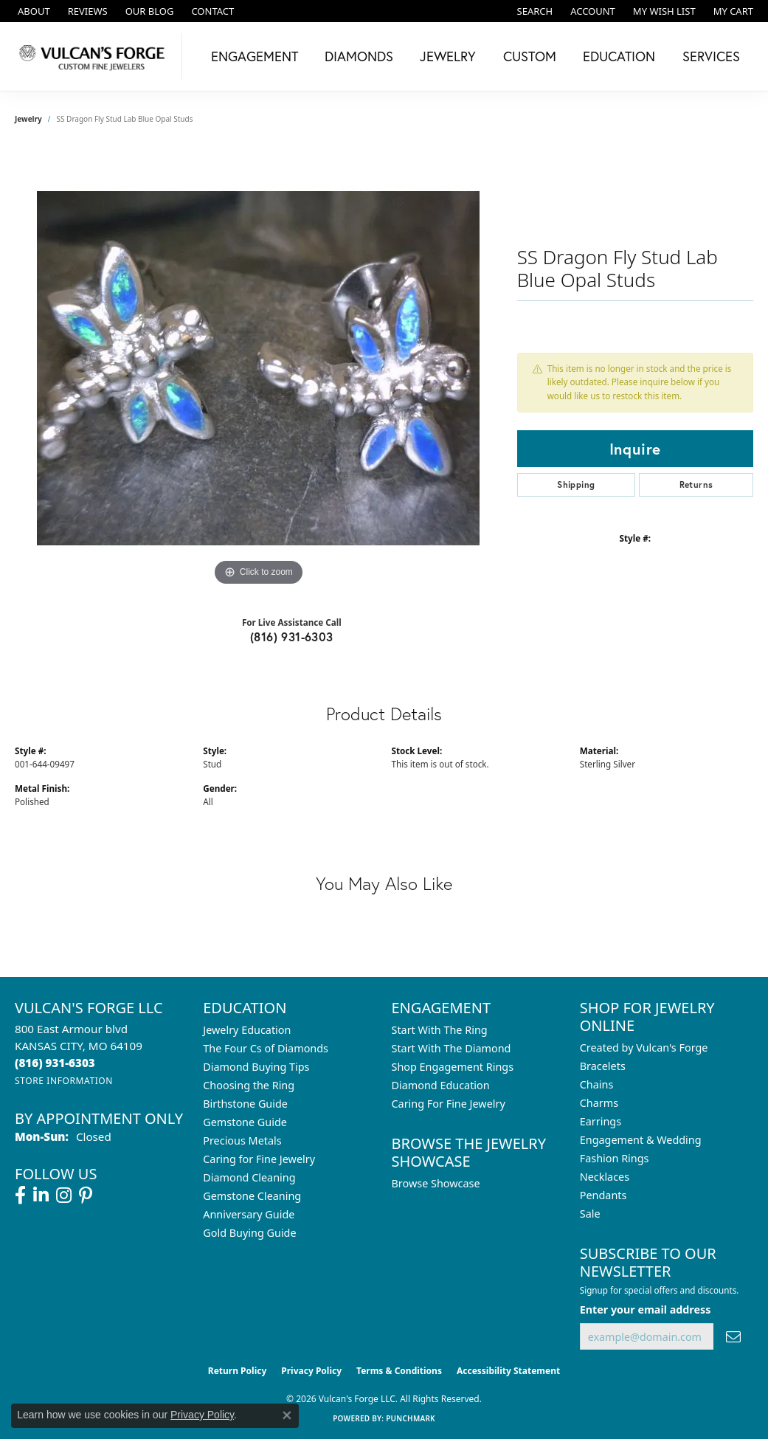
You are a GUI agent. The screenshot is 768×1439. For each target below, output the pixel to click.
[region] (258, 368)
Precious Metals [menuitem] (242, 1140)
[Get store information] (64, 1080)
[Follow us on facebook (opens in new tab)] (20, 1195)
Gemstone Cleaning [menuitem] (252, 1196)
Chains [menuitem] (597, 1084)
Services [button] (711, 56)
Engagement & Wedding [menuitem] (641, 1140)
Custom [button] (529, 56)
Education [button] (619, 56)
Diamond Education (441, 1085)
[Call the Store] (55, 1062)
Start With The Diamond (451, 1048)
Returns (696, 484)
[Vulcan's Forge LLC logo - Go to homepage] (94, 56)
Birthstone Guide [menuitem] (245, 1104)
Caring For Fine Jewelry (448, 1104)
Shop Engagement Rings (453, 1067)
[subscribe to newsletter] (733, 1336)
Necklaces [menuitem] (604, 1177)
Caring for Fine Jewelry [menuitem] (259, 1159)
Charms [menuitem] (599, 1103)
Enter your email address (645, 1309)
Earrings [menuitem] (600, 1121)
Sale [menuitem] (590, 1214)
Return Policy (237, 1370)
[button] (533, 11)
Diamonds (359, 56)
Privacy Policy (311, 1370)
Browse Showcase (436, 1183)
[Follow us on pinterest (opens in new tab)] (85, 1195)
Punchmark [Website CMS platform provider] (410, 1418)
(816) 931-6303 (291, 636)
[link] (32, 11)
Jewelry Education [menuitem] (247, 1030)
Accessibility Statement (508, 1370)
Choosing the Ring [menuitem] (248, 1085)
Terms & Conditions (399, 1370)
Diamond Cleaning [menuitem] (249, 1177)
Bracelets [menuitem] (603, 1066)
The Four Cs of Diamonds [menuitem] (265, 1048)
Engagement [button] (254, 56)
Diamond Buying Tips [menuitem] (256, 1067)
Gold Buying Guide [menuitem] (249, 1233)
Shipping (576, 484)
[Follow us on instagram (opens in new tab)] (64, 1195)
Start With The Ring (440, 1030)
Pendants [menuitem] (603, 1195)
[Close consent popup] (287, 1415)
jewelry (28, 119)
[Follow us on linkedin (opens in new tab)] (41, 1195)
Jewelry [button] (448, 56)
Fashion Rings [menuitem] (614, 1158)
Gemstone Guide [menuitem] (245, 1122)
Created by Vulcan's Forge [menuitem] (644, 1048)
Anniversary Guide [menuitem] (248, 1214)
